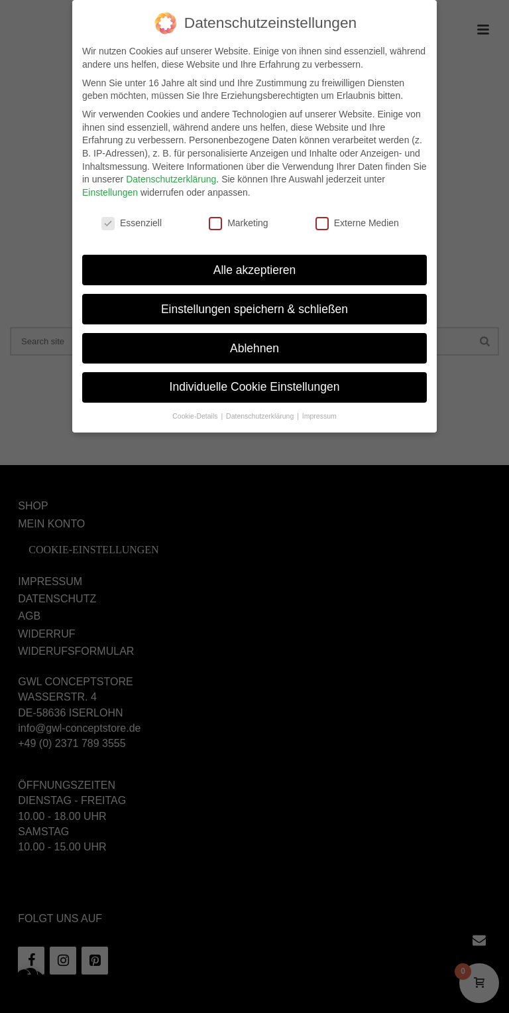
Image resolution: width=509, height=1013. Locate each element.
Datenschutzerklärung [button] (261, 413)
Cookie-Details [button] (195, 413)
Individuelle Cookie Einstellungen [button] (255, 383)
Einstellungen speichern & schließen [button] (254, 305)
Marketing (238, 220)
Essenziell (131, 220)
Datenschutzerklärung (171, 175)
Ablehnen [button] (254, 344)
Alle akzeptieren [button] (254, 266)
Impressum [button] (319, 413)
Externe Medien (357, 220)
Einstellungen (110, 189)
